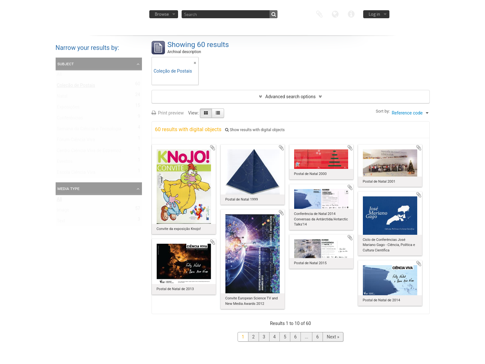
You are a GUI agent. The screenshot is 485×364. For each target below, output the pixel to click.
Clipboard (319, 13)
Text (61, 222)
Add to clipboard (212, 148)
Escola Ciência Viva (76, 173)
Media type (69, 188)
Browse (162, 14)
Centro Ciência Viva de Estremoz (89, 151)
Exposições (68, 108)
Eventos (65, 162)
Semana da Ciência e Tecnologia (89, 130)
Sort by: (383, 111)
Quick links (351, 13)
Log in (374, 14)
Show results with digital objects (255, 130)
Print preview (168, 112)
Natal (62, 97)
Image (63, 211)
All (59, 75)
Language (335, 13)
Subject (66, 63)
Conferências (70, 119)
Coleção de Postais (76, 86)
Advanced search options (290, 96)
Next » (333, 336)
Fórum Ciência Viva (76, 141)
